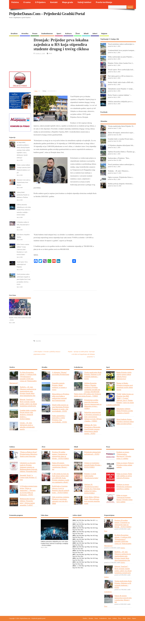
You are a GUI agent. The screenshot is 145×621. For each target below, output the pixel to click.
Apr (85, 520)
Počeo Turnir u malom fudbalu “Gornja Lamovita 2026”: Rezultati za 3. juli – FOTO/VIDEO (23, 249)
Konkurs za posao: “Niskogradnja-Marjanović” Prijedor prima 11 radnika (123, 455)
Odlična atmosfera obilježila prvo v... (120, 101)
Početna (15, 2)
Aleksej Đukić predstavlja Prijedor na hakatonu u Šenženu (23, 195)
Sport (59, 33)
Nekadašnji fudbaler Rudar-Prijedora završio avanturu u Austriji (124, 411)
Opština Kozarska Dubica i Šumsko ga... (122, 152)
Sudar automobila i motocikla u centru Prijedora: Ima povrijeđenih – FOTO (59, 419)
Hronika (25, 33)
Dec (82, 526)
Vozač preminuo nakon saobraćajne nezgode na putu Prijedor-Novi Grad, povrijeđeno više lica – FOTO (24, 279)
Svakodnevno (47, 33)
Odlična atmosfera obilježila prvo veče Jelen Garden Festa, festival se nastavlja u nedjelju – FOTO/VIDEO (24, 210)
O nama (26, 2)
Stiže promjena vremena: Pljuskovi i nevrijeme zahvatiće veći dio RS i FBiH (60, 500)
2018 (74, 550)
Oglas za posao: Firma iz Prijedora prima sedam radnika (125, 465)
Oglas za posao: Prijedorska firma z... (121, 177)
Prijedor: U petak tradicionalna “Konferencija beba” (91, 476)
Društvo (14, 33)
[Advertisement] (92, 25)
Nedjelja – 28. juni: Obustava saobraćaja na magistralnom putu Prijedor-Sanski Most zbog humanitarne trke (28, 391)
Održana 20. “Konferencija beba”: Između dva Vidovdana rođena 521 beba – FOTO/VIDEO (92, 488)
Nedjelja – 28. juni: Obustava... (118, 171)
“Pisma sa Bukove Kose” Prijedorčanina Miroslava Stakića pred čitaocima (28, 454)
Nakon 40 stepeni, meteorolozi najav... (121, 133)
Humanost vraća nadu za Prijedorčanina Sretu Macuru (23, 182)
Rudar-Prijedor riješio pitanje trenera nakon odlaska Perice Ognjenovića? (123, 375)
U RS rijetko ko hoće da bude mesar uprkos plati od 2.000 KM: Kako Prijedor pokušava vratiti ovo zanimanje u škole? (60, 478)
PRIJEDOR (23, 527)
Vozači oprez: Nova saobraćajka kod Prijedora (22, 264)
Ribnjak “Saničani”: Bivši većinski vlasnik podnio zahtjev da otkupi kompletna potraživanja (28, 402)
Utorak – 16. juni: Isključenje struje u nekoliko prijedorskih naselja (27, 426)
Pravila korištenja (104, 2)
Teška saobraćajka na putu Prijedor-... (121, 57)
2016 (74, 558)
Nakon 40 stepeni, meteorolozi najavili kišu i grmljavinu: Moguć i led (60, 466)
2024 (74, 528)
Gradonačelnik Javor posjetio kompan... (121, 50)
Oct (76, 526)
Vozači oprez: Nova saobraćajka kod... (121, 69)
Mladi (86, 33)
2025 (74, 524)
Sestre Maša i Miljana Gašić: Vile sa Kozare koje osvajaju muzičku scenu (92, 500)
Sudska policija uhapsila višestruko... (120, 184)
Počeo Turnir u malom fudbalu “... (119, 95)
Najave (104, 33)
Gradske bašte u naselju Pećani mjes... (121, 139)
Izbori (94, 33)
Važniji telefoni (84, 2)
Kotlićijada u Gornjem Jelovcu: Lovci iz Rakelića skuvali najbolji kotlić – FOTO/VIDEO (60, 489)
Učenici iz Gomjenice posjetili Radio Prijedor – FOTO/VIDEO (93, 465)
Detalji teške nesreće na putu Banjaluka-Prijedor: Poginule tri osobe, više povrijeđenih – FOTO (60, 408)
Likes (37, 91)
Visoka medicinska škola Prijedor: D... (121, 126)
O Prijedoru (40, 2)
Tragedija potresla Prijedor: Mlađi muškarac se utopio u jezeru (59, 386)
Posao (34, 33)
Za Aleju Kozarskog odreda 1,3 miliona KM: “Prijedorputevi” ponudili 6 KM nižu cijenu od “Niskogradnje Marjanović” (23, 377)
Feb (80, 520)
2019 (74, 547)
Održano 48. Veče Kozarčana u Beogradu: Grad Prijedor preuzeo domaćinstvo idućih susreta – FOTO (92, 429)
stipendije (38, 341)
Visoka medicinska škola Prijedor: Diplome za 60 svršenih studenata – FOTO (92, 375)
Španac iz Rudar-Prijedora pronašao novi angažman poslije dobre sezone (124, 386)
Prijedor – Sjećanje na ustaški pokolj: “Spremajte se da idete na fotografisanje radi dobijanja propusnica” (81, 354)
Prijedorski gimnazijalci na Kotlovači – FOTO (92, 453)
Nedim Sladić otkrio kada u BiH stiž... (121, 82)
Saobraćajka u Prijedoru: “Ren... (119, 158)
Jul (94, 520)
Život (78, 33)
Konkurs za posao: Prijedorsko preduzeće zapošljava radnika (124, 486)
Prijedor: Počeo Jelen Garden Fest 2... (121, 63)
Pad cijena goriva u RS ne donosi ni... (121, 76)
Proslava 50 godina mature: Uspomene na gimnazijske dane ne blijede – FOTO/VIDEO (60, 455)
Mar (83, 520)
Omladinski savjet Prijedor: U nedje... (121, 89)
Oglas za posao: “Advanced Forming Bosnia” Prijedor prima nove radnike (124, 498)
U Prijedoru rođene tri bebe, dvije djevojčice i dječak (23, 224)
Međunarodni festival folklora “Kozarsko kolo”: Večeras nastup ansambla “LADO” (27, 502)
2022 (74, 535)
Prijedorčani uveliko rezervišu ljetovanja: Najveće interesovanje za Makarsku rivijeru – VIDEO (93, 404)
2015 (74, 562)
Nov (79, 526)
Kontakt (54, 2)
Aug (96, 524)
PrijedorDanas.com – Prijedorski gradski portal (47, 13)
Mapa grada (67, 2)
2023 (74, 531)
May (88, 520)
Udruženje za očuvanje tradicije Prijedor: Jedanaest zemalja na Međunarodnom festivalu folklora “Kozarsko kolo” (28, 467)
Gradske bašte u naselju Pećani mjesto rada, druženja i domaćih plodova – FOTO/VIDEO (28, 414)
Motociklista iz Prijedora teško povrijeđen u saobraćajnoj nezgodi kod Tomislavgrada (60, 397)
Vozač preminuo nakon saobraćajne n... (121, 44)
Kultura (68, 33)
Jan (77, 520)
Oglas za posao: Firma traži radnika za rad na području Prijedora (124, 476)
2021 (74, 539)
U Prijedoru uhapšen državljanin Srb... (121, 145)
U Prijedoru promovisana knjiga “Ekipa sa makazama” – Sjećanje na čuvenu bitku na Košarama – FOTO (28, 490)
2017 (74, 554)
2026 (74, 520)
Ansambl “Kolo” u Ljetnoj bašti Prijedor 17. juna (28, 477)
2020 (74, 543)
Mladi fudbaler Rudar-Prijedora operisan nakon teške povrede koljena (125, 421)
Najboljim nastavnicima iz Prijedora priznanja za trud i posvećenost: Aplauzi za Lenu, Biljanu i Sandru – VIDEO (93, 416)
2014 (74, 566)
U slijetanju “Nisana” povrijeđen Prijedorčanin (60, 373)
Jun (91, 520)
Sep (73, 526)
